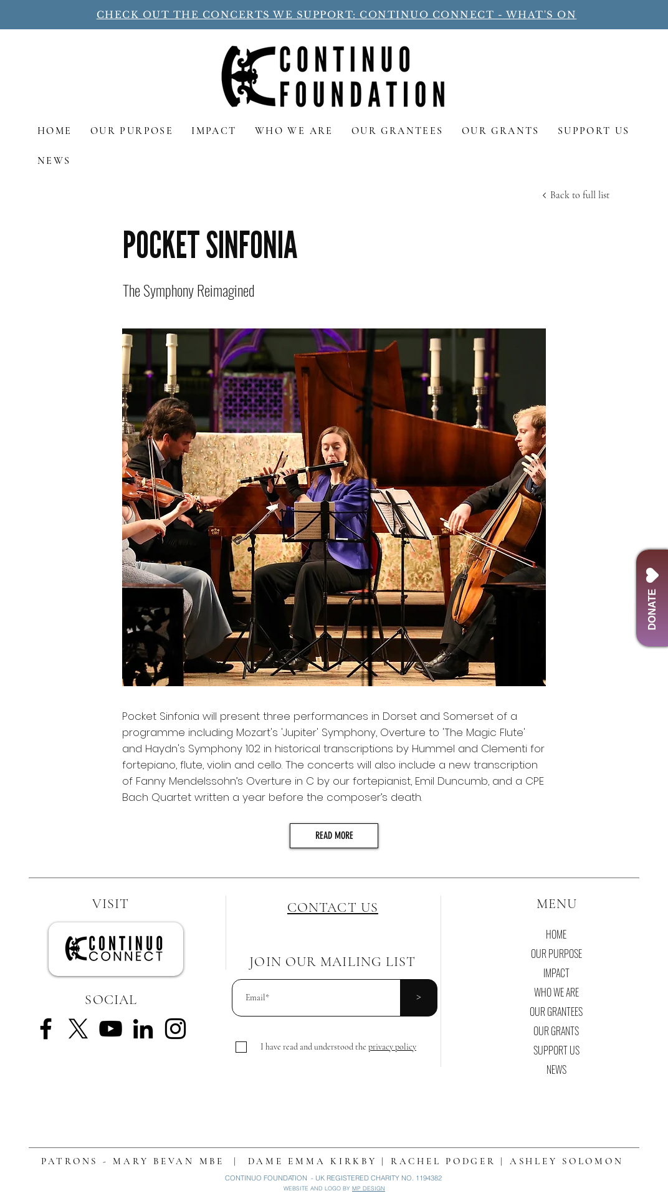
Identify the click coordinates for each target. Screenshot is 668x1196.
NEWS (556, 1069)
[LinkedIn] (143, 1029)
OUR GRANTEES (556, 1011)
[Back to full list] (579, 195)
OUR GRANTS (556, 1030)
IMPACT (556, 972)
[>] (418, 998)
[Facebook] (46, 1029)
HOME (556, 934)
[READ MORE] (334, 835)
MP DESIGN (368, 1188)
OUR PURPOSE (556, 953)
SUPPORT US (556, 1050)
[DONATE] (652, 598)
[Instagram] (175, 1029)
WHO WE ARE (556, 992)
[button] (392, 1046)
